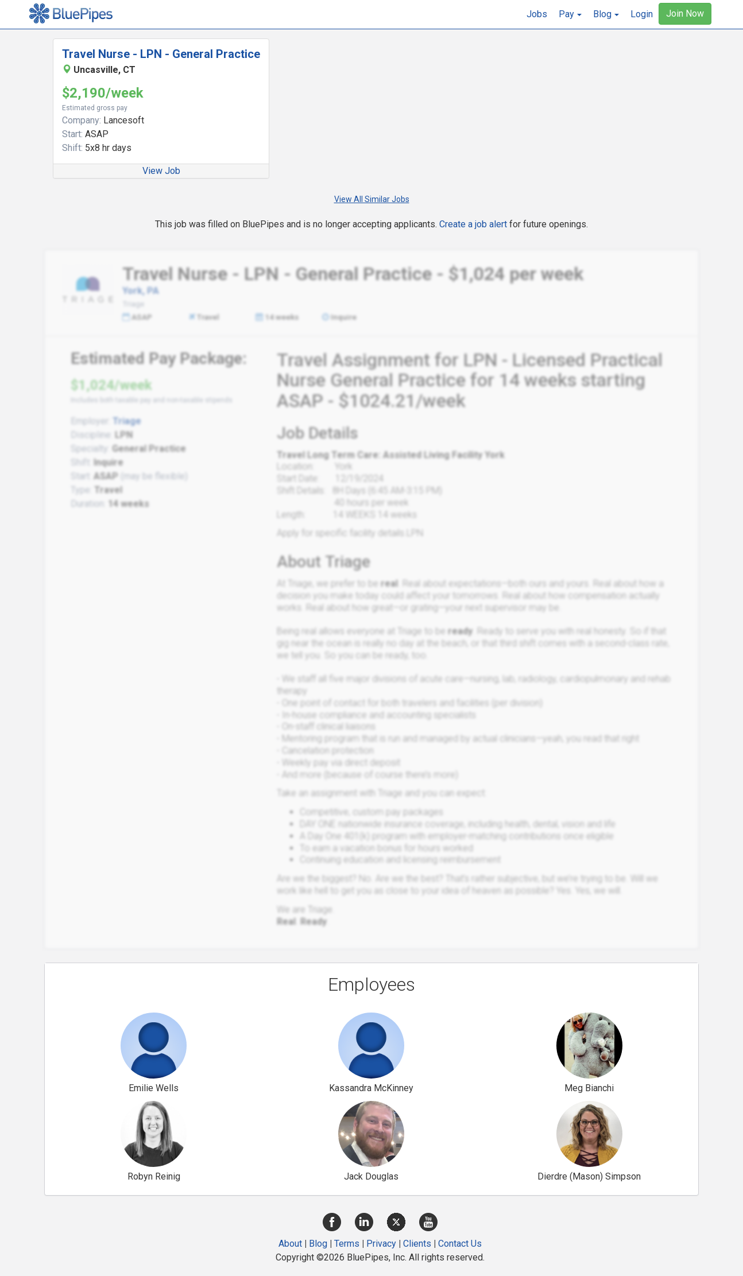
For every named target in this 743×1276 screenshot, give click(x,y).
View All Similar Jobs (371, 199)
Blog (318, 1243)
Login (641, 14)
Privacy (381, 1243)
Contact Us (460, 1243)
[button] (570, 14)
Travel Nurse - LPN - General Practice (161, 54)
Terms (346, 1243)
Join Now (685, 13)
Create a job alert (473, 224)
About (290, 1243)
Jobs (537, 14)
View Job (161, 170)
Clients (417, 1243)
